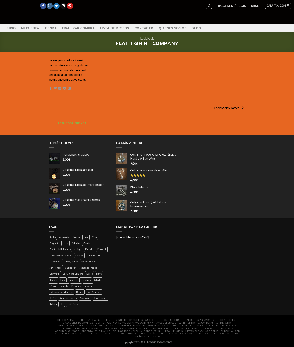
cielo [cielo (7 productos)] (86, 237)
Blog (196, 28)
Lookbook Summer (229, 107)
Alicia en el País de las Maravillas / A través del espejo (141, 322)
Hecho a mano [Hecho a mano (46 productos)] (88, 261)
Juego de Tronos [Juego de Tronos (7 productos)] (88, 267)
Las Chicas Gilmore (66, 331)
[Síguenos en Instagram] (50, 6)
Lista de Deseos (114, 28)
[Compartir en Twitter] (55, 88)
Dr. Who (225, 322)
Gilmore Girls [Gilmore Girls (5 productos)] (94, 255)
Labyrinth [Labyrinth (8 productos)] (55, 273)
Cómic (100, 322)
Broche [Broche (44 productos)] (76, 237)
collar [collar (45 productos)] (65, 243)
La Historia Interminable (178, 325)
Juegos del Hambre (182, 320)
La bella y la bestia (156, 328)
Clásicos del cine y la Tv (217, 328)
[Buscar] (209, 6)
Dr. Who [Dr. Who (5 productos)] (89, 249)
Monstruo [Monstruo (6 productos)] (86, 279)
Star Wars (203, 320)
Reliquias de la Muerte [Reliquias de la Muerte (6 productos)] (61, 291)
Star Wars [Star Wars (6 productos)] (85, 298)
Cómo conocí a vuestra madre (121, 328)
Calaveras (90, 333)
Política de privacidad (225, 333)
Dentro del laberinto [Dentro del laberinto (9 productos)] (60, 249)
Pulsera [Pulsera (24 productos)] (88, 285)
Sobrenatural (153, 331)
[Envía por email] (60, 88)
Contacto (144, 28)
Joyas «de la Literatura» (101, 325)
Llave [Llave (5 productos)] (99, 273)
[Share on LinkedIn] (69, 88)
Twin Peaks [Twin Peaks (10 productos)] (73, 304)
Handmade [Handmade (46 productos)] (56, 261)
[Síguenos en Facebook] (43, 6)
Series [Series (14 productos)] (53, 298)
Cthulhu (125, 325)
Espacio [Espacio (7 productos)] (79, 255)
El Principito (187, 322)
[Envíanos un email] (63, 6)
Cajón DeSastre (207, 322)
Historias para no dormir (202, 331)
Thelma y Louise (105, 331)
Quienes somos (172, 28)
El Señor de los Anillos (127, 320)
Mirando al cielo (208, 325)
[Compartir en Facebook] (50, 88)
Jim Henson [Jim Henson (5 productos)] (56, 267)
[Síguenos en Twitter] (56, 6)
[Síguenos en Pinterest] (70, 6)
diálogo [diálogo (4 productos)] (78, 249)
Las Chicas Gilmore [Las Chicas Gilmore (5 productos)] (73, 273)
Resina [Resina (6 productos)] (79, 291)
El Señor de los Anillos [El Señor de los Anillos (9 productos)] (61, 255)
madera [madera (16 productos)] (73, 279)
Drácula (87, 331)
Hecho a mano (66, 320)
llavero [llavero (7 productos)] (53, 279)
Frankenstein (174, 331)
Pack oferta (62, 333)
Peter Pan (202, 333)
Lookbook (147, 38)
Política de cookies (147, 336)
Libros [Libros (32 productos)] (89, 273)
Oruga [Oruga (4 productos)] (53, 285)
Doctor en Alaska (130, 331)
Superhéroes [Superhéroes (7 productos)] (100, 298)
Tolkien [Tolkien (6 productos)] (54, 304)
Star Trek (154, 325)
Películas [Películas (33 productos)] (76, 285)
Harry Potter (101, 320)
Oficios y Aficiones (70, 325)
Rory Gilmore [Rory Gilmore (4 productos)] (94, 291)
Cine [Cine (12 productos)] (94, 237)
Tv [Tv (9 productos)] (62, 304)
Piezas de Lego (109, 333)
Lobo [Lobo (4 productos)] (62, 279)
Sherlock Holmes (224, 320)
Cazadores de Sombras (78, 322)
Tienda (50, 28)
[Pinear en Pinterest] (64, 88)
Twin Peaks (229, 325)
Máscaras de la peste (134, 333)
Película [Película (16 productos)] (64, 285)
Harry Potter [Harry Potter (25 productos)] (71, 261)
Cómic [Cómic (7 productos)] (86, 243)
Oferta (76, 333)
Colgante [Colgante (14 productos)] (54, 243)
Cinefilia (84, 320)
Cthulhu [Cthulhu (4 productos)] (76, 243)
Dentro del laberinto (185, 328)
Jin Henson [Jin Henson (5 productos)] (70, 267)
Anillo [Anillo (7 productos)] (53, 237)
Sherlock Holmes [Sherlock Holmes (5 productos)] (68, 298)
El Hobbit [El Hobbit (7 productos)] (101, 249)
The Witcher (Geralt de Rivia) (80, 328)
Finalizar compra (78, 28)
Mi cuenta (30, 28)
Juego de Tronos (156, 320)
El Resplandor (230, 331)
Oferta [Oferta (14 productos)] (97, 279)
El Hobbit (139, 325)
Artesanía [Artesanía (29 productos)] (64, 237)
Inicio (10, 28)
